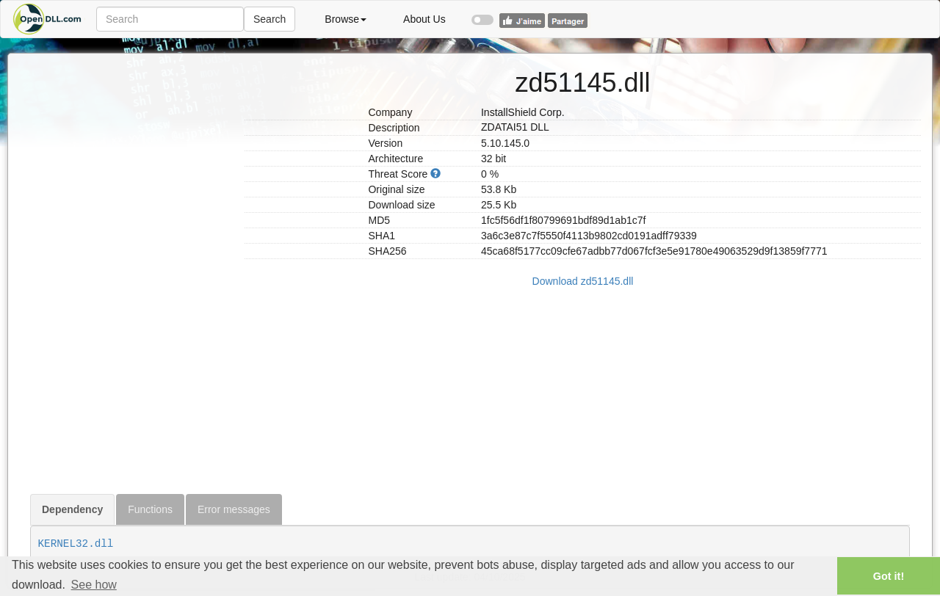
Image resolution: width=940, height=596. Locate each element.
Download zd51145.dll (583, 281)
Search (269, 19)
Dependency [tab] (72, 509)
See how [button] (94, 584)
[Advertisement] (132, 274)
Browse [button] (345, 19)
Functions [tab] (150, 509)
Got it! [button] (888, 576)
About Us (424, 19)
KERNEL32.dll (76, 544)
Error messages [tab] (234, 509)
